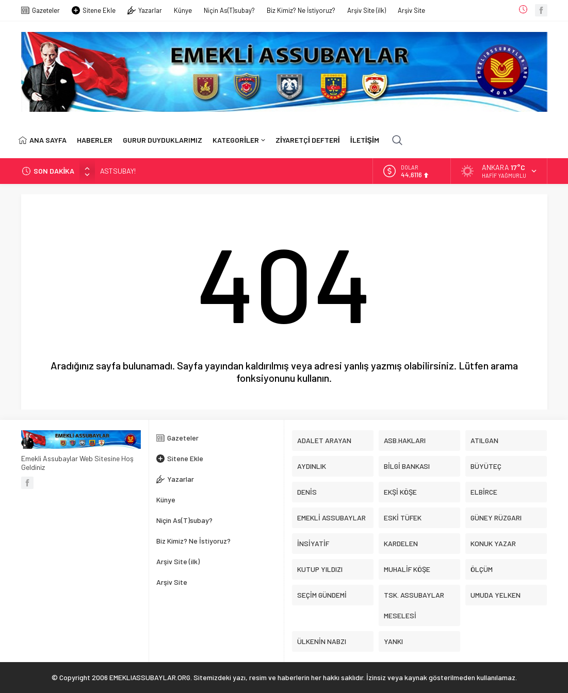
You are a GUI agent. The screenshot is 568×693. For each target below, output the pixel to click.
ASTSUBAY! (118, 170)
